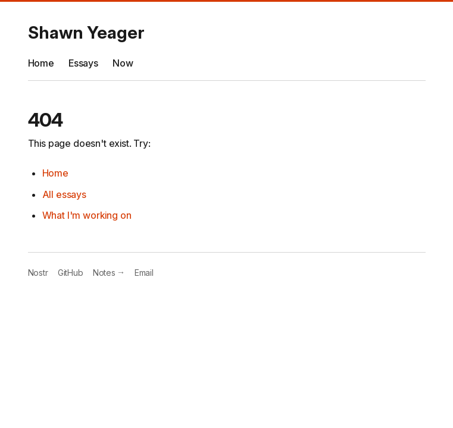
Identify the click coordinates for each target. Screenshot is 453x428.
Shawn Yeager (86, 32)
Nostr (38, 273)
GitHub (70, 273)
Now (123, 63)
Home (41, 63)
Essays (83, 63)
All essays (64, 194)
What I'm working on (87, 215)
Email (144, 273)
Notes (109, 272)
